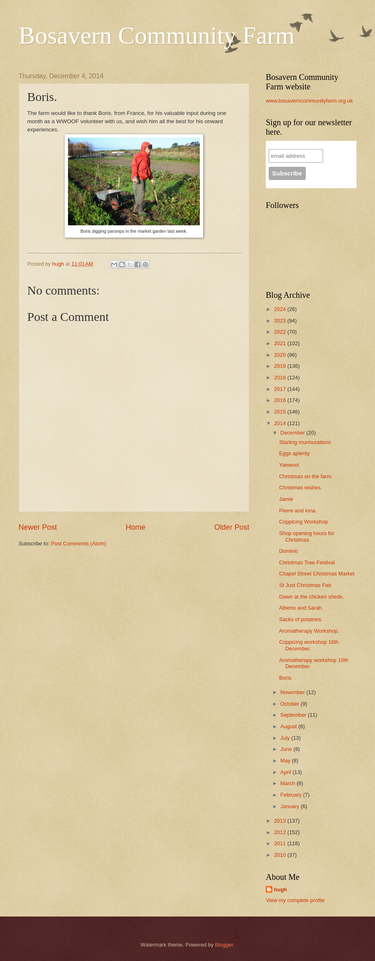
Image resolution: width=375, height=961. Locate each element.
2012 (280, 832)
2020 (280, 355)
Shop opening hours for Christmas (306, 536)
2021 (280, 343)
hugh (280, 889)
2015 (280, 412)
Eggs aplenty (294, 453)
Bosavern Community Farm (157, 35)
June (286, 749)
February (291, 795)
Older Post (231, 527)
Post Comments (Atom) (78, 543)
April (286, 772)
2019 (280, 366)
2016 (280, 400)
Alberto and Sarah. (301, 608)
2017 (280, 389)
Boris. (286, 678)
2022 (280, 332)
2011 (280, 843)
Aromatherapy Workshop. (309, 631)
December (293, 433)
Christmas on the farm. (306, 476)
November (293, 692)
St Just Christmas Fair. (306, 585)
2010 (280, 855)
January (290, 806)
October (290, 704)
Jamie (286, 499)
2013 (280, 821)
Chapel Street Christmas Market (316, 574)
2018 (280, 377)
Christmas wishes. (300, 487)
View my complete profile (295, 900)
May (286, 761)
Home (135, 527)
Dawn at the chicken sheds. (311, 597)
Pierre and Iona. (298, 510)
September (294, 715)
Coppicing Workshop (303, 522)
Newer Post (38, 527)
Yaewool (289, 465)
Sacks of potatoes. (301, 619)
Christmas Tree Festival (307, 562)
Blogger (224, 945)
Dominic (288, 551)
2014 (280, 423)
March (288, 783)
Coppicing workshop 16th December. (309, 645)
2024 (280, 309)
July (285, 738)
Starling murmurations (305, 442)
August (289, 726)
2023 (280, 321)
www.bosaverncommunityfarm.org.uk (309, 101)
